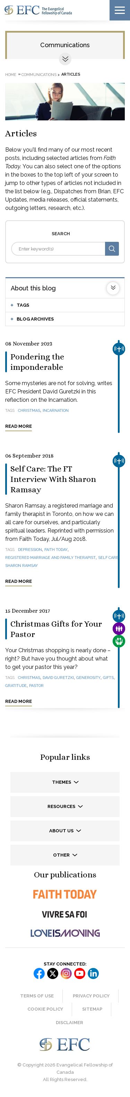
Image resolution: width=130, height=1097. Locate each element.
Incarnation (56, 410)
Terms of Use (37, 995)
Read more (18, 426)
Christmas (29, 410)
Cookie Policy (45, 1009)
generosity (88, 677)
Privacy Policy (91, 995)
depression (30, 549)
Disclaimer (69, 1022)
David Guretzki (58, 677)
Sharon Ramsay (21, 565)
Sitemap (92, 1009)
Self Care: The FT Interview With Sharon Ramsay (53, 479)
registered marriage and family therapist (50, 557)
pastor (36, 685)
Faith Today (56, 549)
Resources (61, 806)
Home (10, 74)
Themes (62, 782)
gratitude (16, 685)
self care (108, 557)
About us (62, 830)
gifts (108, 677)
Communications (65, 45)
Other (62, 855)
